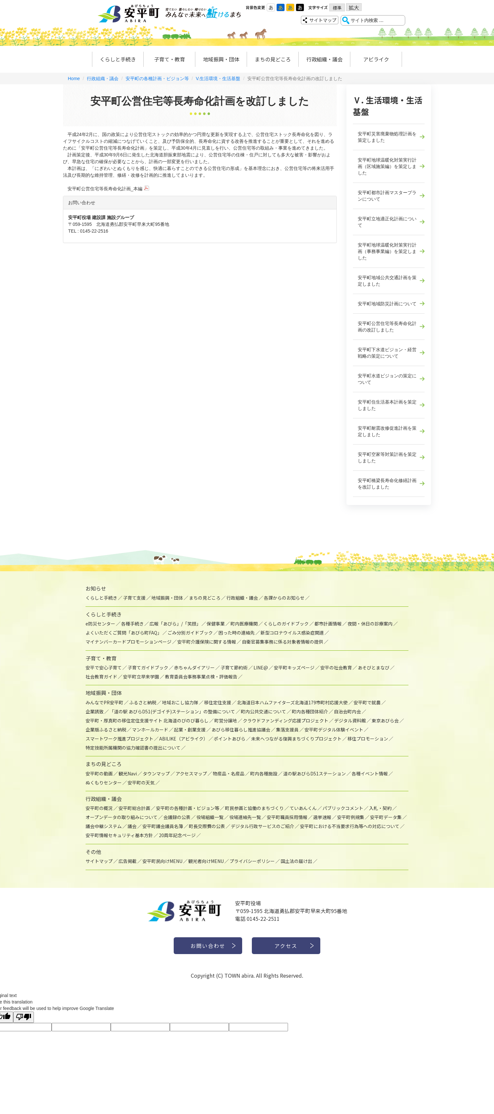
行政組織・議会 (324, 59)
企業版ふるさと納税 (106, 729)
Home (74, 78)
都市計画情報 (328, 623)
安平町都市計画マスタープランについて (387, 196)
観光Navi (127, 773)
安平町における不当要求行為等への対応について (349, 826)
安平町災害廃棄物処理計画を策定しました (387, 137)
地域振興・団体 (221, 59)
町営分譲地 (225, 720)
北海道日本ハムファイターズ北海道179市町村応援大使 (292, 702)
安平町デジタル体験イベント (333, 729)
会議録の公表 (176, 817)
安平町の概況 (99, 808)
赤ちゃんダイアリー (194, 667)
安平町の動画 (99, 773)
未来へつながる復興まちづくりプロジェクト (296, 738)
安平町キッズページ (294, 667)
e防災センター (100, 623)
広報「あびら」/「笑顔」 (175, 623)
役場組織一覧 (209, 817)
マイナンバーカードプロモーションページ (128, 641)
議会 (132, 826)
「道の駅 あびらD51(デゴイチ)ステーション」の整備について (172, 711)
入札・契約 (380, 808)
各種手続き (132, 623)
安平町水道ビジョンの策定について (387, 379)
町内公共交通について (263, 711)
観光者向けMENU (206, 861)
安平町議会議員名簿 (162, 826)
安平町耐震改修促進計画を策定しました (387, 431)
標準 (337, 8)
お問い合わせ (207, 946)
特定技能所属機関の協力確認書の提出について (133, 747)
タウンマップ (156, 773)
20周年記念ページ (177, 835)
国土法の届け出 (296, 861)
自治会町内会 (347, 711)
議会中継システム (104, 826)
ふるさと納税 (142, 702)
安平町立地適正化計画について (387, 222)
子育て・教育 (169, 59)
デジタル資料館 (350, 720)
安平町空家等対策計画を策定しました (387, 457)
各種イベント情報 (370, 773)
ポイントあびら (229, 738)
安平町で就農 (367, 702)
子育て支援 (134, 597)
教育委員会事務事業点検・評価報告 (201, 676)
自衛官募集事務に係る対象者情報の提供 (282, 641)
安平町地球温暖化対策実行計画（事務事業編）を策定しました (387, 251)
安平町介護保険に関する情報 (206, 641)
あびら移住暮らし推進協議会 (240, 729)
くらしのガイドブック (286, 623)
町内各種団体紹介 (310, 711)
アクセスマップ (191, 773)
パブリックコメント (343, 808)
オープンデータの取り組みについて (122, 817)
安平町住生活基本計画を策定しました (387, 405)
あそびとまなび (373, 667)
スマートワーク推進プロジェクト (119, 738)
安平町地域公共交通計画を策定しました (387, 281)
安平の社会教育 (336, 667)
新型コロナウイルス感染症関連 (292, 632)
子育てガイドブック (148, 667)
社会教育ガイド (101, 676)
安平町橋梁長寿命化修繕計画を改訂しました (387, 483)
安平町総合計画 (134, 808)
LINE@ (260, 667)
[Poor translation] (23, 1017)
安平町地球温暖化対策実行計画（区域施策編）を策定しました (387, 166)
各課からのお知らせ (284, 597)
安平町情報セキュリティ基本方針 (119, 835)
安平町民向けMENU (162, 861)
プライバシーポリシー (252, 861)
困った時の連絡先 (237, 632)
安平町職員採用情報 (287, 817)
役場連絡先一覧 (245, 817)
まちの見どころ (273, 59)
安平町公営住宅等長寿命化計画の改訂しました (387, 326)
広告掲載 (127, 861)
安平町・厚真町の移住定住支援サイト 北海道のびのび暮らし (147, 720)
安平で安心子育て (104, 667)
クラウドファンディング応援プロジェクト (285, 720)
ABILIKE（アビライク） (183, 738)
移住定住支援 (217, 702)
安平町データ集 (386, 817)
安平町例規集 (350, 817)
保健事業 (216, 623)
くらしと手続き (118, 59)
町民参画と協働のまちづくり (254, 808)
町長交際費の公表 (207, 826)
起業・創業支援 (190, 729)
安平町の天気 (141, 782)
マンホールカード (150, 729)
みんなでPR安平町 (104, 702)
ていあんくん (303, 808)
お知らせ (96, 588)
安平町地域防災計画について (387, 303)
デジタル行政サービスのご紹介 (262, 826)
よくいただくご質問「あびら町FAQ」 (124, 632)
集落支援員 (287, 729)
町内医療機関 (244, 623)
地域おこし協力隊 (180, 702)
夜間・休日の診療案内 (370, 623)
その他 (93, 852)
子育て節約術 (234, 667)
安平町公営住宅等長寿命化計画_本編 (104, 188)
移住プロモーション (367, 738)
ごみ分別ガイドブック (190, 632)
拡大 (354, 7)
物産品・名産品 (228, 773)
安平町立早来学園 (141, 676)
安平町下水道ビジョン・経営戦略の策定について (387, 353)
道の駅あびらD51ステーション (314, 773)
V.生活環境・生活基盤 (218, 78)
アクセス (286, 946)
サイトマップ (322, 20)
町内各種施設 (263, 773)
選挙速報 (322, 817)
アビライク (376, 59)
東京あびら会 (385, 720)
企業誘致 (95, 711)
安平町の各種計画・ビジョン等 (157, 78)
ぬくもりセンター (104, 782)
